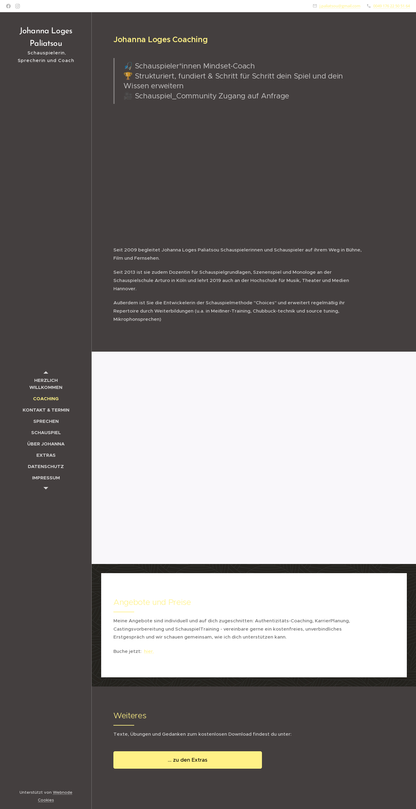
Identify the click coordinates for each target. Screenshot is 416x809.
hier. (149, 651)
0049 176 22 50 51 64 (391, 6)
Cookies (46, 800)
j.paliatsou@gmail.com (339, 6)
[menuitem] (46, 384)
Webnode (62, 792)
